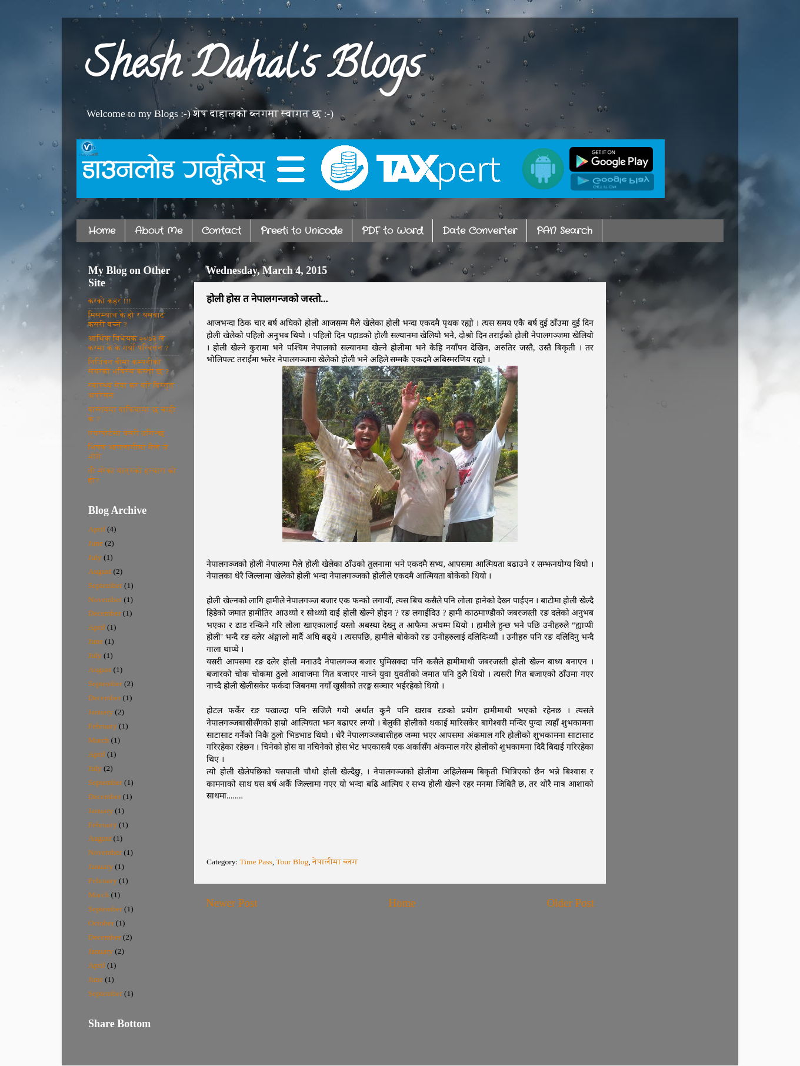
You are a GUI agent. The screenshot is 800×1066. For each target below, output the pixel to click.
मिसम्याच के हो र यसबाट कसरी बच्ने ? (126, 319)
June (95, 543)
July (95, 557)
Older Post (570, 903)
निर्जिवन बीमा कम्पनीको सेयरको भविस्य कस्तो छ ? (128, 366)
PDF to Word (392, 231)
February (102, 725)
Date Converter (479, 231)
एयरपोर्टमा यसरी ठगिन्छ (126, 433)
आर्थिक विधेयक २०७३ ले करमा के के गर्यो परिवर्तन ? (128, 343)
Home (101, 231)
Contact (221, 231)
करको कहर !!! (109, 300)
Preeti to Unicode (301, 231)
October (101, 922)
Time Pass (255, 861)
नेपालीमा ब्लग (335, 861)
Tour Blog (292, 861)
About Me (158, 231)
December (104, 613)
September (105, 585)
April (96, 528)
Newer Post (232, 903)
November (105, 599)
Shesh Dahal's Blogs (253, 68)
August (99, 571)
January (100, 711)
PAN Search (564, 231)
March (98, 740)
